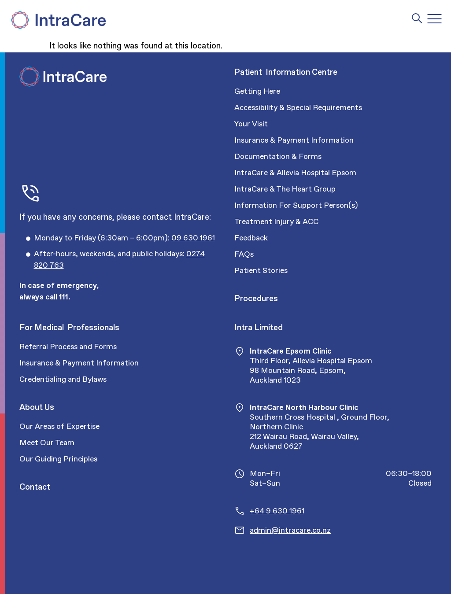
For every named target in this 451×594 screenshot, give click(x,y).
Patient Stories (261, 270)
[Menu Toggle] (434, 19)
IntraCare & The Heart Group (285, 188)
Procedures (256, 298)
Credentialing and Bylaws (63, 379)
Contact (34, 487)
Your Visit (251, 123)
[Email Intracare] (341, 530)
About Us (36, 407)
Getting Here (257, 91)
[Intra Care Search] (417, 18)
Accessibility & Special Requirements (298, 107)
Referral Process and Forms (68, 346)
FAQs (244, 254)
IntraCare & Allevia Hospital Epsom (295, 172)
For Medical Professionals (69, 327)
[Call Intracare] (124, 238)
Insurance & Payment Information (294, 140)
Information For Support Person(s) (296, 205)
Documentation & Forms (278, 156)
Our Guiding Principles (58, 458)
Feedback (251, 237)
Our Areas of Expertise (59, 426)
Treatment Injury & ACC (276, 221)
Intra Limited (258, 327)
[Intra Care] (57, 20)
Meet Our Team (46, 442)
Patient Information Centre (285, 72)
